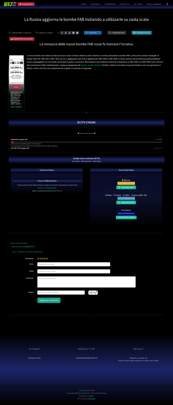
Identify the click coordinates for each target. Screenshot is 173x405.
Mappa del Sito (34, 358)
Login (14, 252)
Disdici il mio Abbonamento (47, 188)
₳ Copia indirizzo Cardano (126, 217)
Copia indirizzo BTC (125, 187)
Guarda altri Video (116, 32)
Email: (31, 271)
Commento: (30, 278)
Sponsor (16, 87)
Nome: (31, 264)
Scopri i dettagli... (16, 107)
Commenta (92, 32)
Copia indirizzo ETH (125, 202)
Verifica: (31, 292)
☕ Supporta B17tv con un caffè (21, 39)
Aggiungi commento (49, 300)
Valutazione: (29, 258)
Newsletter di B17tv (141, 32)
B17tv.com (79, 393)
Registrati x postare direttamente (30, 252)
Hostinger (92, 399)
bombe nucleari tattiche (91, 65)
